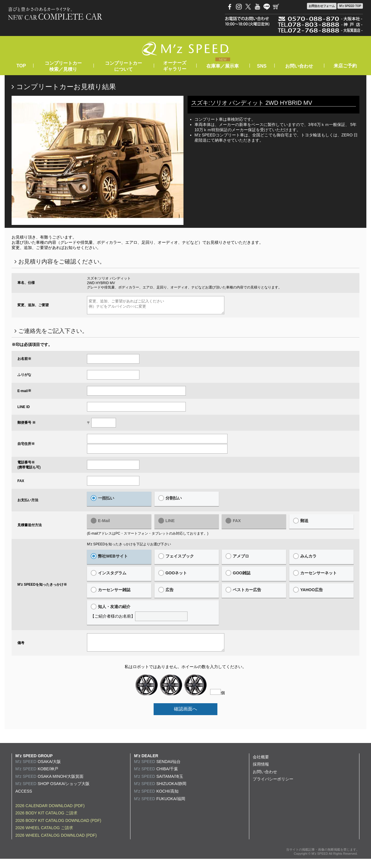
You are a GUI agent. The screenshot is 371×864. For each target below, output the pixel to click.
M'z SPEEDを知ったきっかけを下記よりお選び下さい (129, 547)
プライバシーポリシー (273, 784)
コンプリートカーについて (123, 66)
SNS (262, 66)
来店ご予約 (345, 65)
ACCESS (23, 796)
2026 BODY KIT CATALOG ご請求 (46, 818)
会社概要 (261, 762)
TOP (21, 65)
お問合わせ (322, 6)
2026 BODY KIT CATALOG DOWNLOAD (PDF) (58, 825)
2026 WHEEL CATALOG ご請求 (44, 833)
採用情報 (261, 769)
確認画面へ (185, 714)
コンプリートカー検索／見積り (63, 66)
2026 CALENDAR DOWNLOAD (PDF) (50, 811)
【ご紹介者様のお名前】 (152, 615)
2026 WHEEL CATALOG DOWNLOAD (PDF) (56, 840)
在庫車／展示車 (222, 66)
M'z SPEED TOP (350, 6)
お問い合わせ (299, 66)
